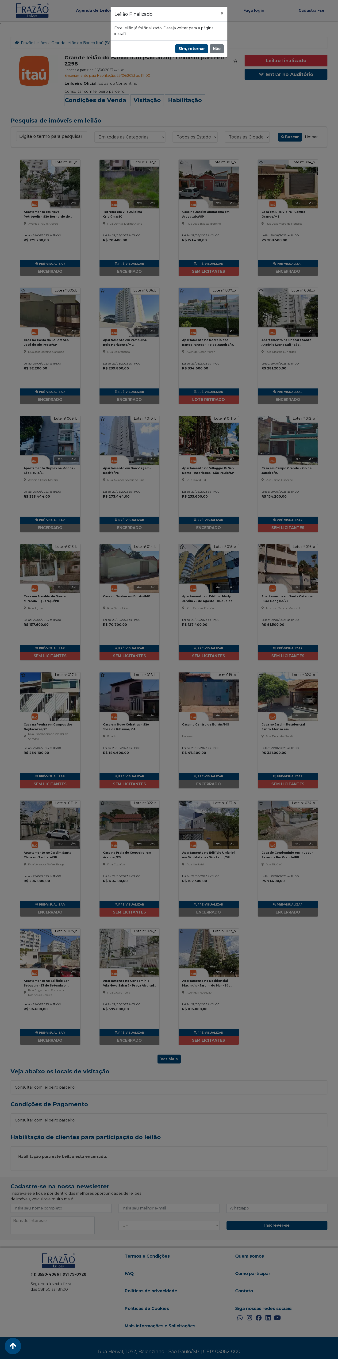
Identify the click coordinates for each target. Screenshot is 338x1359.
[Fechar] (222, 13)
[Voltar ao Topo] (13, 1346)
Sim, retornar (191, 48)
